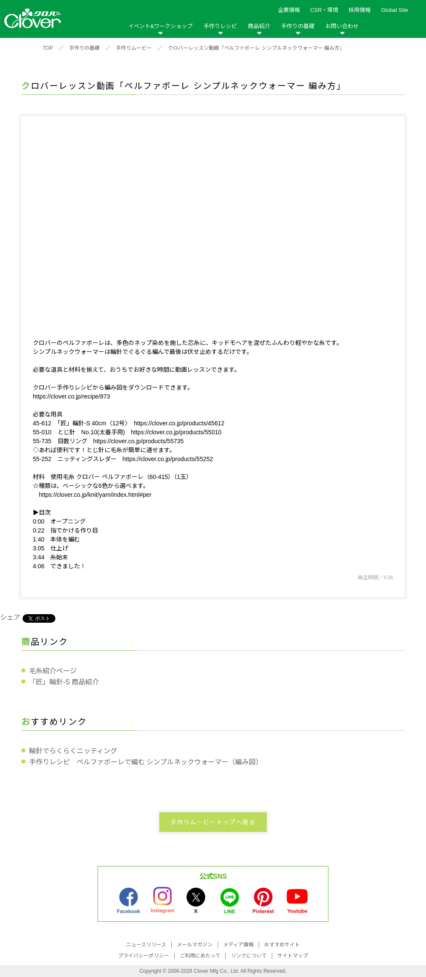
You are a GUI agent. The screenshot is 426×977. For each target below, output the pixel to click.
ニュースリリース (146, 945)
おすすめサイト (282, 945)
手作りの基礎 (297, 26)
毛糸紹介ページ (53, 671)
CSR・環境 (324, 10)
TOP (48, 48)
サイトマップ (292, 956)
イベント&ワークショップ (160, 26)
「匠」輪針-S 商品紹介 (64, 682)
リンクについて (249, 956)
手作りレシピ (220, 26)
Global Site (394, 10)
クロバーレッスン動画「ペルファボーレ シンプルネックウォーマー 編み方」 (256, 48)
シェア (10, 617)
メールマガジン (195, 945)
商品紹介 (259, 26)
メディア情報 (238, 945)
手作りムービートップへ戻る (213, 822)
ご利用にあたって (200, 956)
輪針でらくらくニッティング (73, 751)
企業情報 (289, 10)
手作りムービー (134, 48)
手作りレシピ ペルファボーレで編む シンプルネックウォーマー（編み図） (145, 762)
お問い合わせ (342, 26)
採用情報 (359, 10)
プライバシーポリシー (143, 956)
